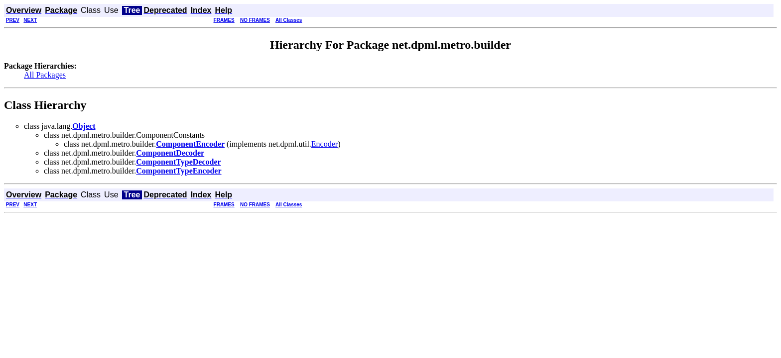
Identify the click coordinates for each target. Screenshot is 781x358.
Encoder (324, 144)
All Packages (45, 75)
